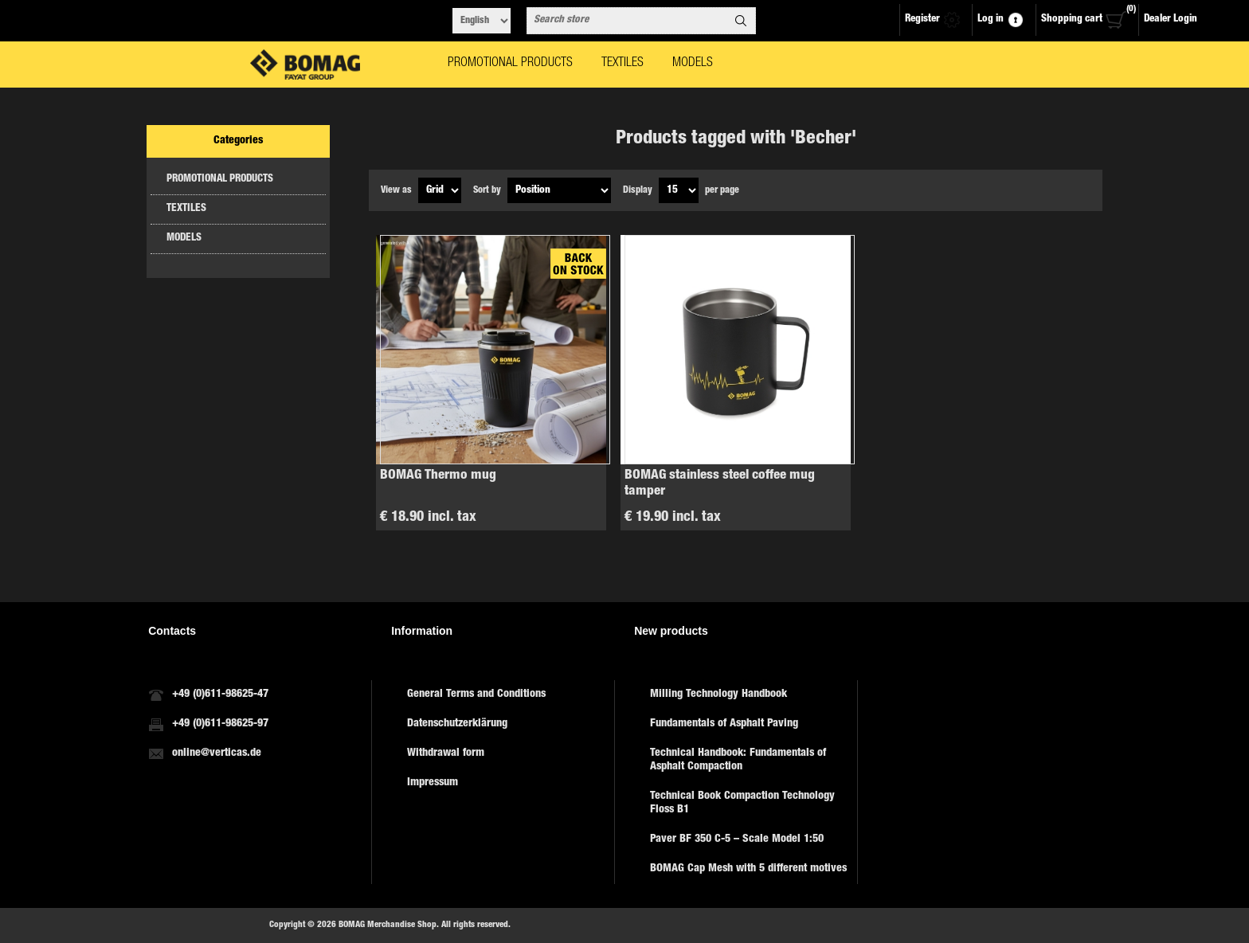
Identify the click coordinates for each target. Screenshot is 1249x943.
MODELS (184, 238)
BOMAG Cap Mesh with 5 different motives (748, 869)
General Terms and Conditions (476, 694)
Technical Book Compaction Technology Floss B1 (742, 803)
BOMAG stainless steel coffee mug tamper (719, 484)
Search (740, 20)
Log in (990, 19)
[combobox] (626, 20)
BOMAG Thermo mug (438, 476)
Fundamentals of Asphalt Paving (724, 724)
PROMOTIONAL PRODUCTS (219, 179)
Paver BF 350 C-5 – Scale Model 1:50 (737, 839)
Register (922, 19)
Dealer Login (1170, 19)
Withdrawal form (445, 753)
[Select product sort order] (559, 190)
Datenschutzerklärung (457, 724)
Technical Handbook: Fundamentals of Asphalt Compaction (738, 760)
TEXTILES (186, 209)
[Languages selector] (481, 20)
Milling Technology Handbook (718, 694)
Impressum (432, 782)
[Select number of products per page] (679, 190)
